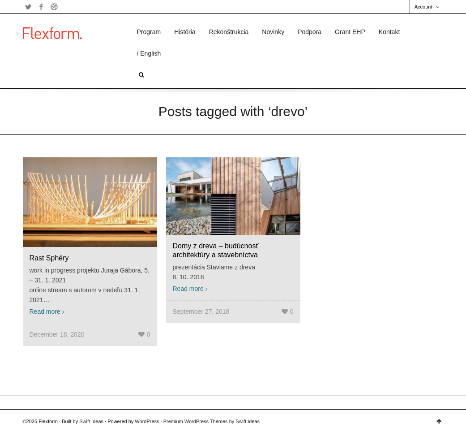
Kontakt (389, 31)
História (184, 31)
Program (149, 31)
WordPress (147, 421)
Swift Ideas (91, 421)
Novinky (273, 31)
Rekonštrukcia (229, 31)
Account (423, 6)
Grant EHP (350, 31)
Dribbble (54, 6)
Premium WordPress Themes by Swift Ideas (211, 421)
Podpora (309, 31)
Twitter (28, 6)
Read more (45, 311)
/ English (149, 53)
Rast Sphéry (49, 258)
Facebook (41, 6)
